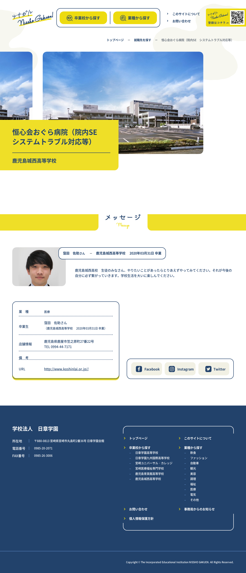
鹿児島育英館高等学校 (149, 474)
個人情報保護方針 (141, 518)
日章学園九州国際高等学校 (152, 458)
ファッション (198, 458)
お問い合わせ (181, 21)
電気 (193, 494)
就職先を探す (142, 40)
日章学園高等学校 (146, 452)
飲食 (193, 452)
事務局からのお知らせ (199, 509)
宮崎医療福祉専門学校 (149, 468)
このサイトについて (186, 14)
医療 (193, 489)
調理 (193, 479)
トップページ (115, 40)
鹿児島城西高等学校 (148, 479)
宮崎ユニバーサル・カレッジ (153, 463)
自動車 (194, 463)
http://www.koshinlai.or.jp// (66, 368)
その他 (194, 500)
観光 (193, 468)
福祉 (193, 484)
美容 (193, 474)
